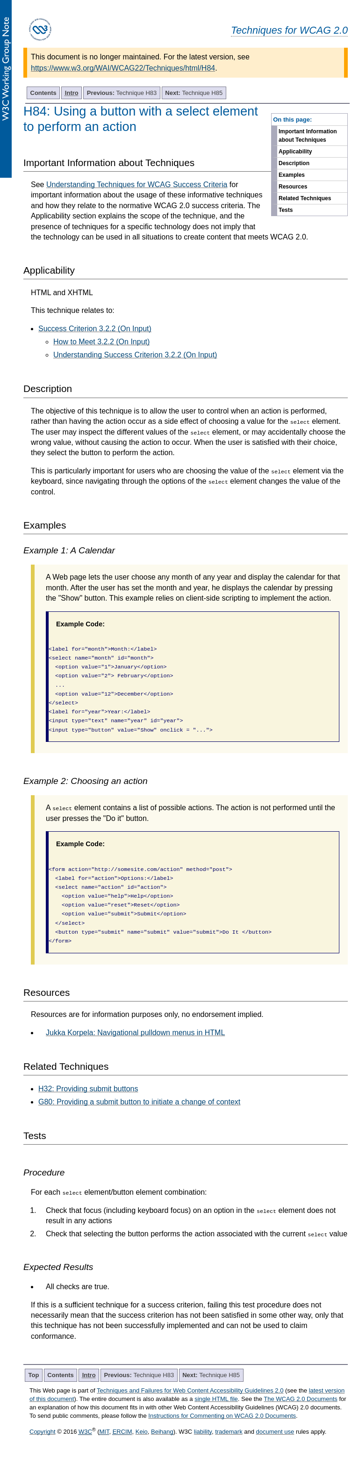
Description (294, 163)
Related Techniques (305, 198)
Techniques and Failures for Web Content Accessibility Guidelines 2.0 (190, 1390)
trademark (229, 1431)
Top (34, 1375)
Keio (142, 1431)
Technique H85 (194, 92)
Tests (286, 210)
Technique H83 (122, 92)
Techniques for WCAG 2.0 (289, 30)
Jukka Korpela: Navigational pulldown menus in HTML (135, 1033)
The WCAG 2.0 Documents (300, 1398)
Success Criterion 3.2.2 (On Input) (94, 329)
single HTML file (216, 1398)
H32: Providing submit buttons (88, 1089)
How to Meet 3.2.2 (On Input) (101, 342)
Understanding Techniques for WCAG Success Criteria (136, 185)
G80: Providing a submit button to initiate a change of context (139, 1102)
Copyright (42, 1431)
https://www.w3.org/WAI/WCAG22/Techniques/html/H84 (123, 68)
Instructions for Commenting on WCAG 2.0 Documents (222, 1415)
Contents (43, 92)
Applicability (295, 151)
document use (275, 1431)
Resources (293, 186)
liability (203, 1431)
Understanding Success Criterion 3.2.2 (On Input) (135, 355)
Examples (292, 175)
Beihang (162, 1431)
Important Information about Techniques (308, 135)
